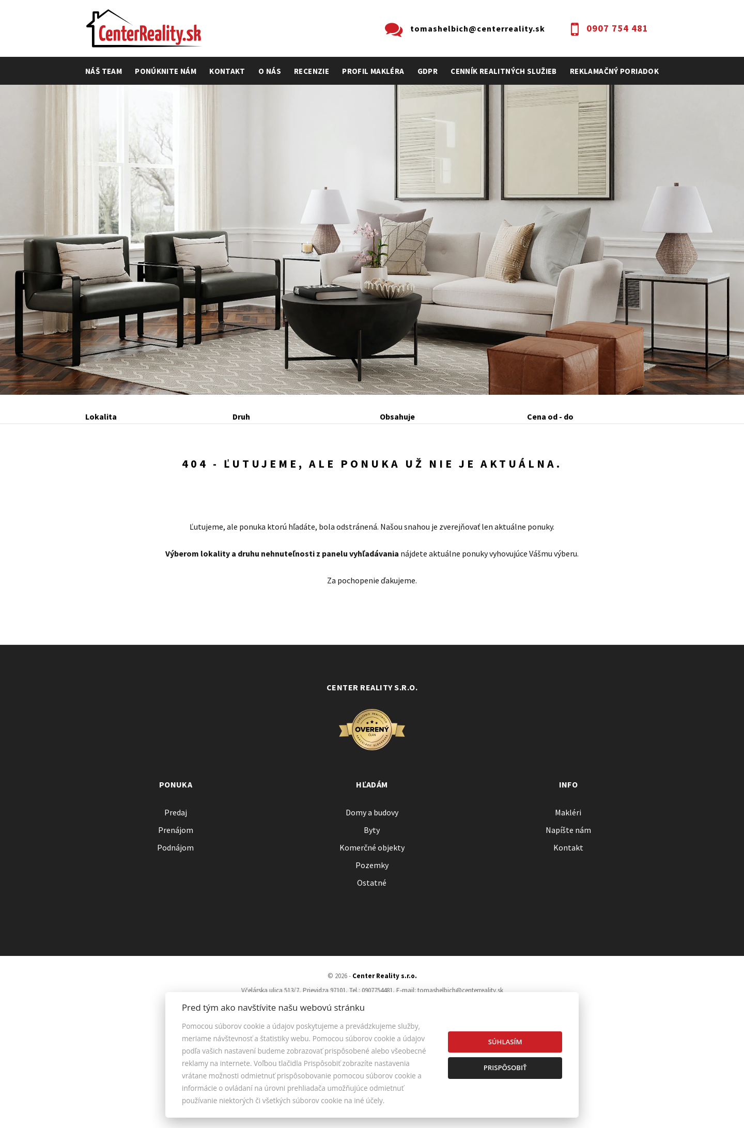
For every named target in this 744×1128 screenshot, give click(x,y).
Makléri (568, 894)
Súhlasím (505, 1041)
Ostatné (371, 964)
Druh (241, 416)
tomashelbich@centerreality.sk (477, 28)
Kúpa (241, 472)
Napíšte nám (568, 911)
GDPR (427, 71)
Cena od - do (550, 416)
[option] (372, 240)
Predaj (118, 472)
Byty (372, 911)
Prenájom (181, 472)
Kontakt (227, 71)
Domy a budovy (372, 894)
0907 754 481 (617, 28)
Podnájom (302, 472)
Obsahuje (397, 416)
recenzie (311, 71)
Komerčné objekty (372, 929)
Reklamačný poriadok (614, 71)
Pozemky (372, 946)
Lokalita (101, 416)
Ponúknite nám (165, 71)
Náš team (103, 71)
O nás (269, 71)
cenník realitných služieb (504, 71)
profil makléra (373, 71)
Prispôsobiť (505, 1067)
